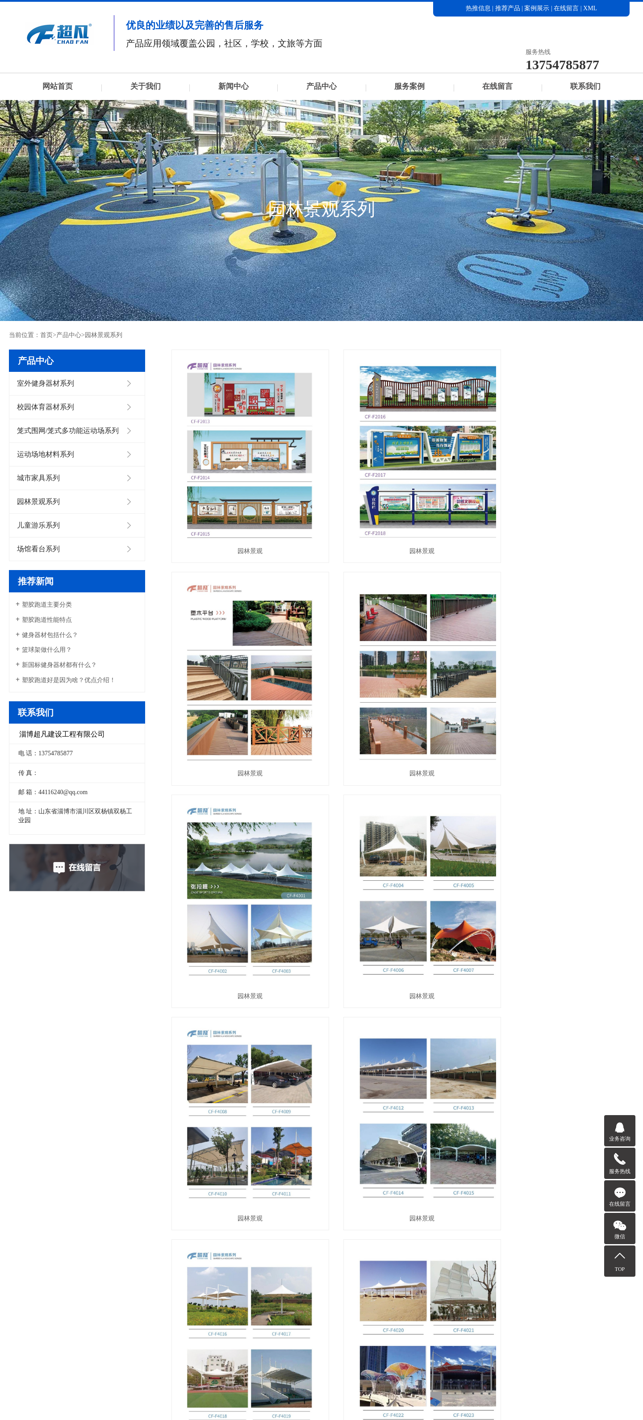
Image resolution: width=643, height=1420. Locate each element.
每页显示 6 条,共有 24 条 (308, 1188)
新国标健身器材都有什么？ (59, 665)
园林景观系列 (103, 335)
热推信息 (478, 8)
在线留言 (566, 8)
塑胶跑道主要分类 (47, 604)
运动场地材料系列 (45, 454)
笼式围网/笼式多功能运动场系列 (68, 430)
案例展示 (536, 8)
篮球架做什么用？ (47, 649)
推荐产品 (507, 8)
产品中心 (321, 86)
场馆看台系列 (38, 549)
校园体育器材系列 (45, 407)
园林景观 (243, 534)
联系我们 (585, 86)
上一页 (390, 1188)
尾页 (481, 1188)
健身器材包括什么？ (50, 635)
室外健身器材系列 (45, 383)
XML (590, 8)
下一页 (453, 1188)
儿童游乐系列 (38, 525)
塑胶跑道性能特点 (47, 619)
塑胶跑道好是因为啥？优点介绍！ (69, 680)
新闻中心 (233, 86)
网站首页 (57, 86)
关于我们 (145, 86)
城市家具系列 (38, 478)
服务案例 (409, 86)
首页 (46, 335)
